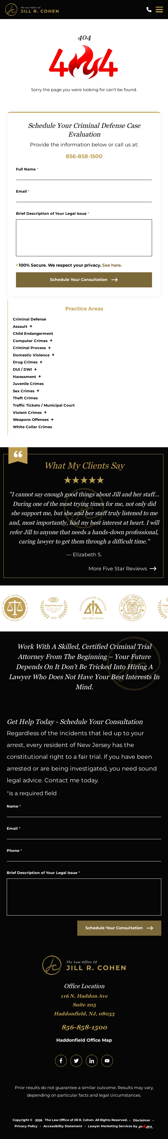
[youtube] (107, 1061)
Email (23, 191)
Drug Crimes (25, 362)
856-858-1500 (84, 156)
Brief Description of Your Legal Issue (52, 213)
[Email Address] (84, 198)
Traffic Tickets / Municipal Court (44, 405)
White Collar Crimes (32, 427)
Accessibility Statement (62, 1126)
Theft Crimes (25, 398)
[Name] (84, 176)
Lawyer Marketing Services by (120, 1126)
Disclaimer (141, 1120)
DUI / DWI (22, 369)
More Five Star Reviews (122, 568)
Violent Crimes (27, 412)
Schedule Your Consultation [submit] (84, 279)
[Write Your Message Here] (84, 237)
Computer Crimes (30, 340)
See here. (112, 265)
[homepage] (84, 965)
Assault (20, 326)
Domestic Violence (31, 355)
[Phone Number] (84, 857)
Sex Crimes (23, 391)
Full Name (27, 169)
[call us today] (149, 9)
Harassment (24, 376)
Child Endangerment (33, 333)
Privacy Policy (26, 1126)
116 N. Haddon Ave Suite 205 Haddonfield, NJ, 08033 (84, 1004)
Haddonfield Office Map (84, 1040)
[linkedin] (92, 1061)
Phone (14, 850)
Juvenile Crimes (28, 383)
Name (14, 806)
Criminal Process (29, 347)
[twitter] (76, 1061)
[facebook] (61, 1061)
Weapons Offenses (31, 419)
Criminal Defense (29, 319)
